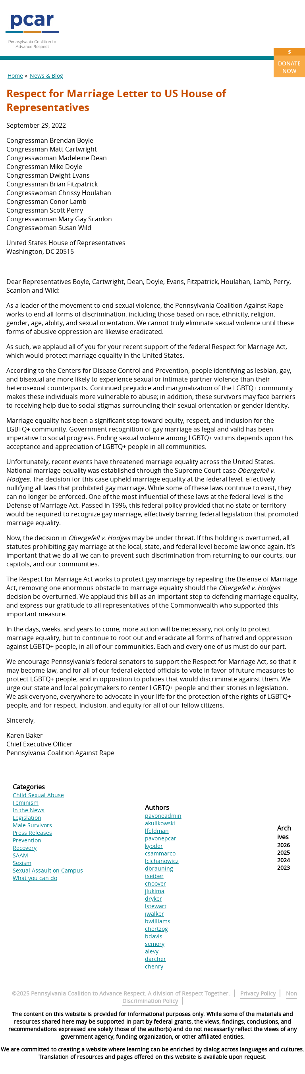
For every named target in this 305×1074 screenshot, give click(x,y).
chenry (154, 966)
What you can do (35, 878)
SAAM (20, 855)
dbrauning (159, 868)
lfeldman (157, 830)
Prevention (27, 840)
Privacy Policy (258, 993)
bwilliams (157, 921)
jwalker (154, 913)
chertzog (156, 928)
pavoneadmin (163, 815)
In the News (28, 810)
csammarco (160, 853)
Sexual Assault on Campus (48, 870)
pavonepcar (160, 838)
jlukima (154, 891)
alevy (151, 951)
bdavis (153, 936)
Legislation (27, 817)
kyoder (154, 846)
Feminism (26, 802)
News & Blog (46, 75)
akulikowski (160, 823)
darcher (155, 959)
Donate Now (289, 61)
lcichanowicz (162, 861)
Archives (284, 832)
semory (154, 943)
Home (15, 75)
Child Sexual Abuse (38, 795)
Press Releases (32, 832)
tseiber (154, 876)
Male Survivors (32, 825)
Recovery (25, 848)
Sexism (22, 863)
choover (155, 883)
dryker (153, 898)
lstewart (155, 906)
